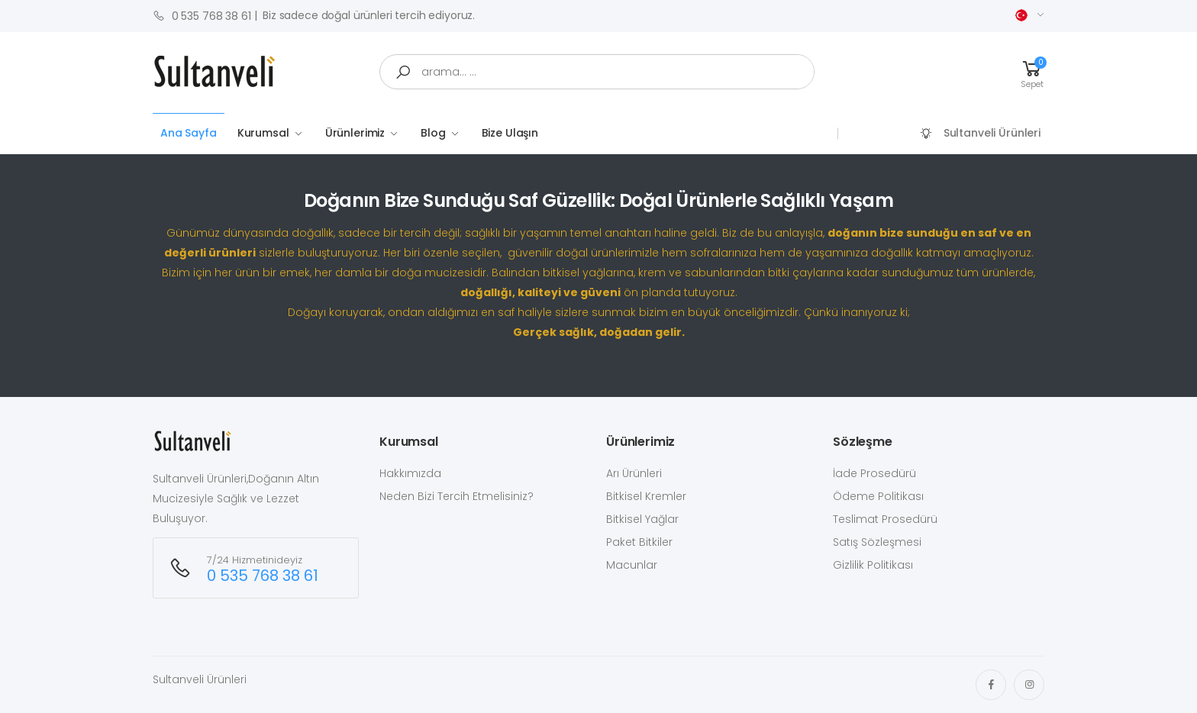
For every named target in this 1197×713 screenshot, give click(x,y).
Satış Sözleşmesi (877, 542)
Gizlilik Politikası (873, 565)
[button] (1032, 72)
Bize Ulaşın (510, 132)
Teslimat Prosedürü (885, 519)
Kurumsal (263, 132)
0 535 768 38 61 (202, 15)
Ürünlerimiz (355, 132)
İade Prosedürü (874, 473)
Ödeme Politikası (878, 496)
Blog (433, 132)
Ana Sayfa (188, 132)
